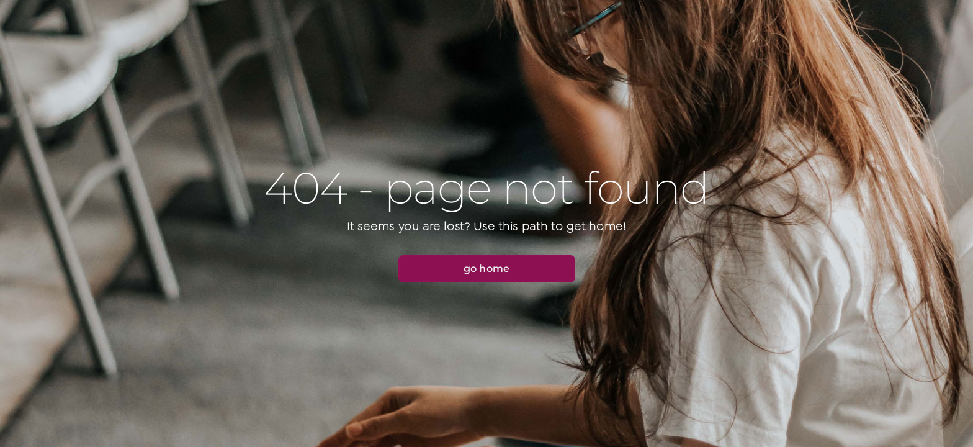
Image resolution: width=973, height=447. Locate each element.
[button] (486, 268)
